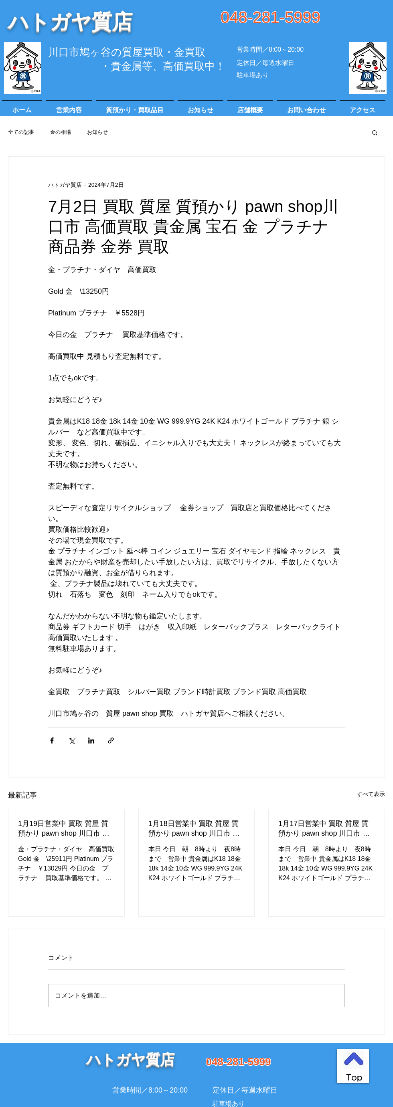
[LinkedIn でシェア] (91, 740)
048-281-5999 (270, 17)
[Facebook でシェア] (52, 740)
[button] (375, 132)
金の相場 (60, 132)
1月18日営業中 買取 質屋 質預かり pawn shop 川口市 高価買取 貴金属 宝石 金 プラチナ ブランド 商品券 (195, 829)
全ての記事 (21, 132)
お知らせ (97, 132)
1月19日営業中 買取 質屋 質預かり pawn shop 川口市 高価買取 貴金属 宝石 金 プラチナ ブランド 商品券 (65, 829)
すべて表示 (371, 794)
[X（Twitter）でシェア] (71, 740)
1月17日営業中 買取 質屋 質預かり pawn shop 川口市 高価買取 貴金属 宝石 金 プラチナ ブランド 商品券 (325, 829)
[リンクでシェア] (111, 740)
